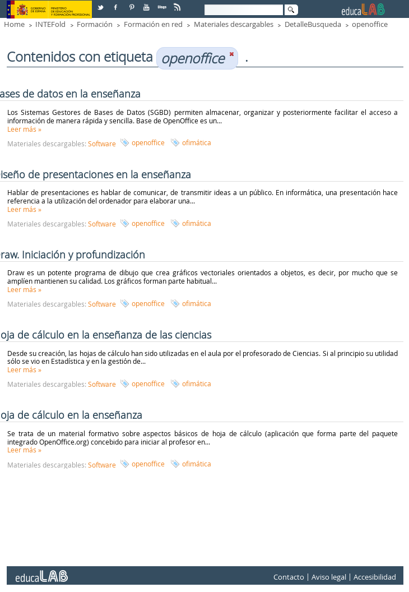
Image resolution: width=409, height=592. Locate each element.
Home (14, 24)
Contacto (288, 577)
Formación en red (153, 24)
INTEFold (50, 24)
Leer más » (24, 128)
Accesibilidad (375, 577)
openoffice (370, 24)
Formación (95, 24)
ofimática (196, 142)
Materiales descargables (233, 24)
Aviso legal (329, 577)
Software (102, 143)
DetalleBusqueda (313, 24)
